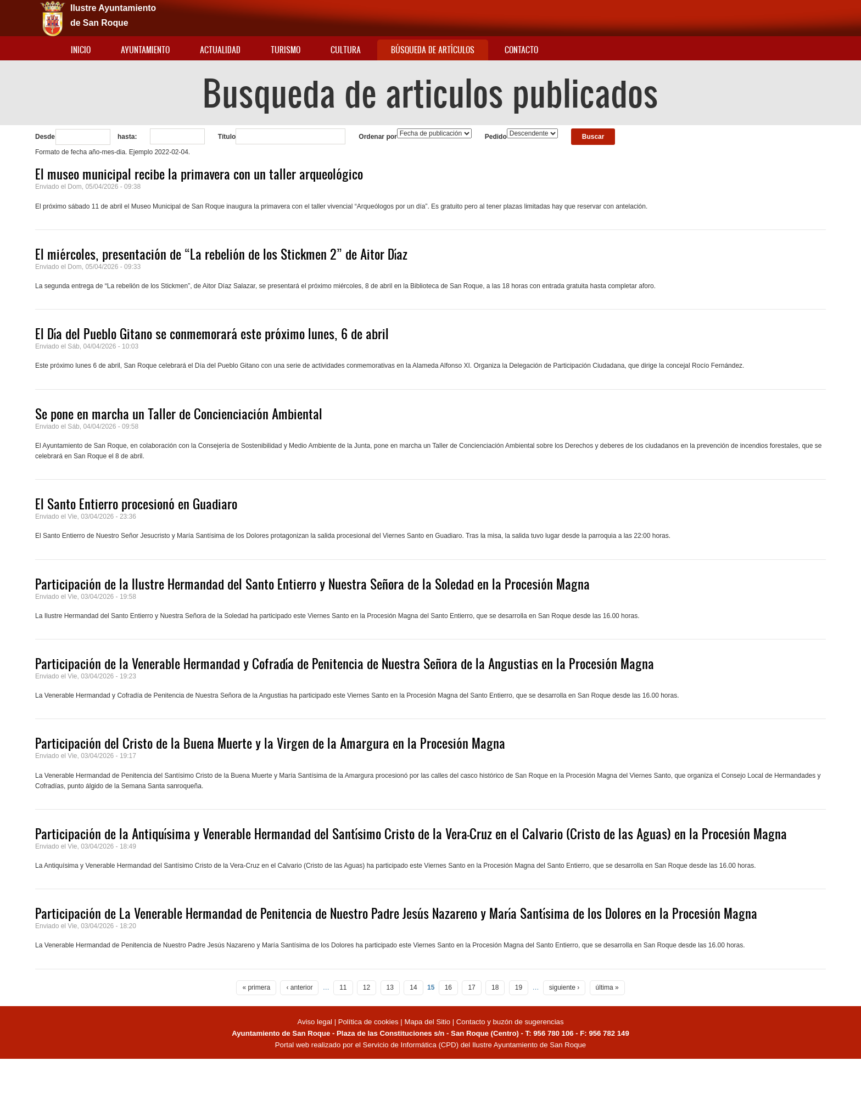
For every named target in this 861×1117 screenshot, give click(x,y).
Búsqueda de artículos (432, 49)
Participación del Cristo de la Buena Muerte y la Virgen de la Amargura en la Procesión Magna (270, 743)
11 (342, 987)
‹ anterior (299, 987)
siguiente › (564, 987)
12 (366, 987)
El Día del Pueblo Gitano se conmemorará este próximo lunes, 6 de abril (212, 334)
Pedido (496, 137)
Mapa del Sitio (427, 1022)
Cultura (346, 49)
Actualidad (220, 49)
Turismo (285, 49)
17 (471, 987)
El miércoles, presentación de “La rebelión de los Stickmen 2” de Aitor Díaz (221, 254)
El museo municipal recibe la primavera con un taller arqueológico (199, 174)
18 (495, 987)
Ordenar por (377, 137)
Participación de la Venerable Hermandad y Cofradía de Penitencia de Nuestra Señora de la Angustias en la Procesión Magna (344, 663)
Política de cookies (368, 1022)
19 (518, 987)
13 (390, 987)
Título (227, 137)
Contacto (521, 49)
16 (448, 987)
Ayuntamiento (145, 49)
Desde (45, 137)
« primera (256, 987)
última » (607, 987)
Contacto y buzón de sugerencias (510, 1022)
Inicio (81, 49)
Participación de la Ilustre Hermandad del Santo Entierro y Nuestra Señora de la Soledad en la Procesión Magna (312, 584)
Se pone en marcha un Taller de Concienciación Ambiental (178, 414)
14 (413, 987)
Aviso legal (315, 1022)
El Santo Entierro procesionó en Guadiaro (136, 504)
